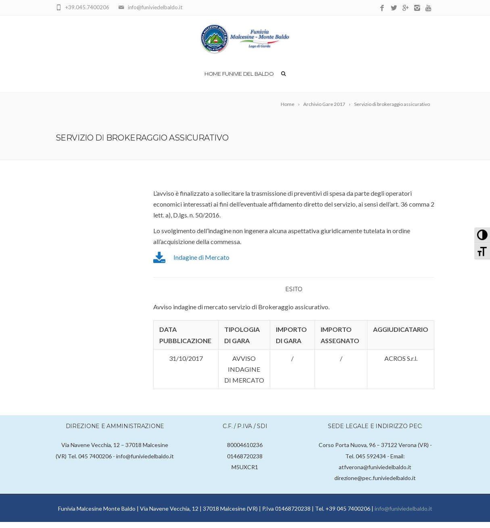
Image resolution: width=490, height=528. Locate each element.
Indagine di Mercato (201, 263)
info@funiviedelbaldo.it (403, 514)
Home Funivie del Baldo (238, 80)
